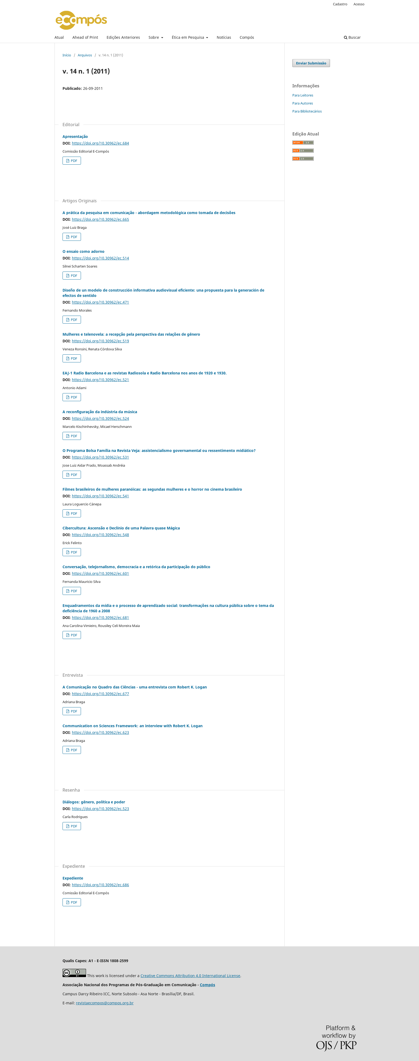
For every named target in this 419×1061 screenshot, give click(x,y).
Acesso (359, 4)
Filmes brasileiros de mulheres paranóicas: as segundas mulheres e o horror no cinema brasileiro (152, 489)
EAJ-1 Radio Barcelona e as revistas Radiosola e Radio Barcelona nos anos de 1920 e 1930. (145, 372)
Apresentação (75, 136)
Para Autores (302, 103)
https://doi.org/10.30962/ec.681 (100, 617)
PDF (73, 160)
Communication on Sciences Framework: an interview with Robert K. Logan (133, 725)
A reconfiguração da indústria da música (100, 411)
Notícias (224, 37)
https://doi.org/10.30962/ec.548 (100, 534)
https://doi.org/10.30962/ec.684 (100, 143)
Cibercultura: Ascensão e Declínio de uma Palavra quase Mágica (121, 527)
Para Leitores (302, 95)
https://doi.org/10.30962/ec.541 (100, 495)
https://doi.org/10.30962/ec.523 (100, 808)
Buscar (352, 37)
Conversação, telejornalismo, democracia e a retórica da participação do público (136, 566)
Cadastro (340, 4)
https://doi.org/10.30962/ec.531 (100, 457)
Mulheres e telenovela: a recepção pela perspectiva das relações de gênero (131, 334)
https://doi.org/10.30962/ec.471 (100, 302)
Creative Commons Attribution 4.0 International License (190, 975)
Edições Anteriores (123, 37)
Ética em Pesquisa (188, 37)
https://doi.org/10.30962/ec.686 (100, 884)
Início (67, 55)
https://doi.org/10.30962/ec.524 (100, 418)
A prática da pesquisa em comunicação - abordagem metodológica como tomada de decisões (149, 212)
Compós (247, 37)
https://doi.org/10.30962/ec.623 (100, 732)
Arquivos (85, 55)
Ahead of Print (85, 37)
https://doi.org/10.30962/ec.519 (100, 340)
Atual (59, 37)
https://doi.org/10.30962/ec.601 (100, 573)
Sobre (154, 37)
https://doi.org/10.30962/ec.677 (100, 693)
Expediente (73, 878)
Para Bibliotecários (307, 111)
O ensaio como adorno (83, 251)
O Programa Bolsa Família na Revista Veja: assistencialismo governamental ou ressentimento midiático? (159, 450)
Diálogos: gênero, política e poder (94, 801)
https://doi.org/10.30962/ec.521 (100, 379)
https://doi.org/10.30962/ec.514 (100, 258)
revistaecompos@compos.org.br (105, 1002)
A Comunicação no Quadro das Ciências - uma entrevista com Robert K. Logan (135, 687)
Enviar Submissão (311, 63)
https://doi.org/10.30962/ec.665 (100, 219)
